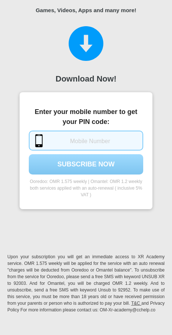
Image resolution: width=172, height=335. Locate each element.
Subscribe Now (85, 164)
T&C (136, 303)
